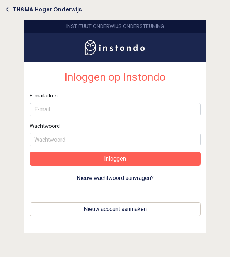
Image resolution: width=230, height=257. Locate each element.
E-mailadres (44, 95)
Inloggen (115, 158)
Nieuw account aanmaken (115, 209)
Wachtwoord (45, 126)
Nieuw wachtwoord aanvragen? (115, 178)
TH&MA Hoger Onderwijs (44, 9)
